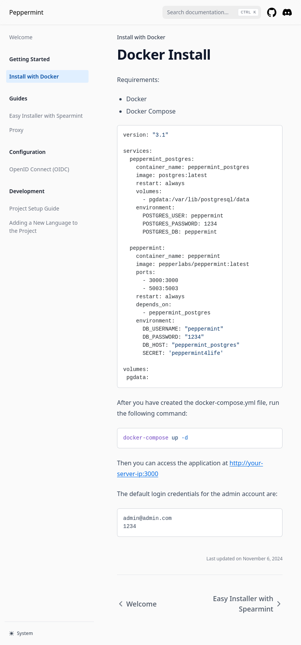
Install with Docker (34, 76)
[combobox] (211, 12)
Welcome (20, 37)
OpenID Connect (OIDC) (39, 169)
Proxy (16, 130)
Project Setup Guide (34, 208)
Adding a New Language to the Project (43, 226)
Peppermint (26, 12)
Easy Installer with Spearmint (46, 115)
